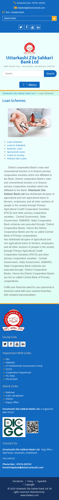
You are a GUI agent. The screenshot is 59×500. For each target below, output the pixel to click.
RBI (7, 359)
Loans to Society (15, 155)
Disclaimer (18, 481)
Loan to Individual (16, 145)
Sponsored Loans (16, 151)
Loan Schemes (14, 141)
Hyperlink (41, 481)
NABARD (10, 362)
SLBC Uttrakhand (14, 395)
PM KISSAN (11, 379)
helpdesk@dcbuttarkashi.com (31, 8)
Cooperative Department (18, 372)
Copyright (29, 485)
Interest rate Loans (17, 158)
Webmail (10, 392)
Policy (30, 481)
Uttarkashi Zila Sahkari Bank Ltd (29, 60)
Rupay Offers (12, 402)
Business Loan (14, 148)
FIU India (10, 375)
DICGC (9, 369)
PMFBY (9, 398)
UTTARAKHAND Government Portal (24, 365)
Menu (29, 85)
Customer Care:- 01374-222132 (31, 3)
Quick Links (10, 18)
